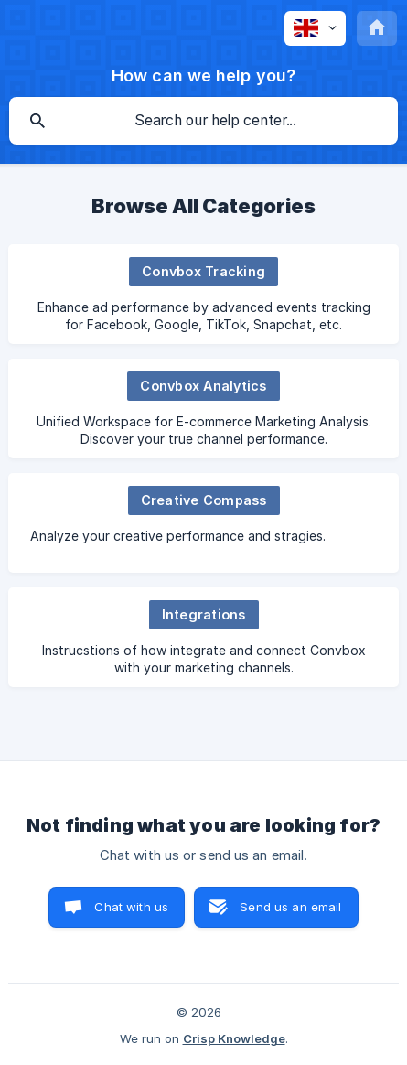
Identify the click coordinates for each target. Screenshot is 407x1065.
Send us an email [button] (290, 906)
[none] (315, 28)
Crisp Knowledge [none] (234, 1038)
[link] (203, 294)
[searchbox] (203, 121)
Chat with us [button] (131, 906)
